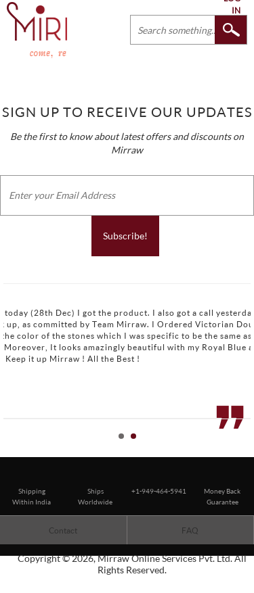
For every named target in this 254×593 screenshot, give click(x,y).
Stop (248, 451)
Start (237, 451)
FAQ (190, 530)
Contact (63, 530)
